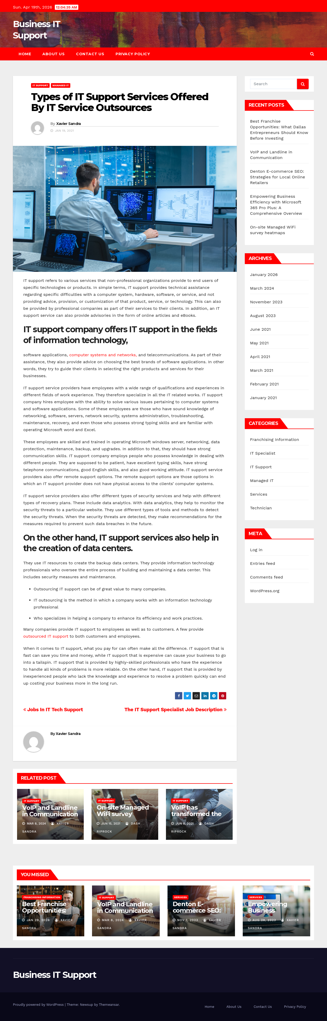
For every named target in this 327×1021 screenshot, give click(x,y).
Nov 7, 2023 (187, 920)
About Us (53, 54)
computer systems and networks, (103, 354)
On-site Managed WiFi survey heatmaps (123, 814)
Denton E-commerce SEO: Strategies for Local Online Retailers (277, 177)
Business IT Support (54, 974)
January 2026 (264, 274)
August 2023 (263, 315)
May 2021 (259, 343)
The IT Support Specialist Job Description (175, 710)
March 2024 (262, 288)
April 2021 (260, 356)
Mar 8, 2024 (113, 920)
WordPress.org (264, 590)
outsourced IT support (46, 636)
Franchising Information (274, 439)
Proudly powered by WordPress (39, 1005)
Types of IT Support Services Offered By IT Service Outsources (120, 102)
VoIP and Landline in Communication (50, 811)
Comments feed (266, 577)
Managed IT (60, 85)
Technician (261, 507)
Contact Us (90, 54)
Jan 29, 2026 (38, 920)
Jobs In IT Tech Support (53, 710)
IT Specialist (262, 453)
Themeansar (109, 1005)
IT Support (40, 85)
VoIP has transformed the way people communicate (196, 817)
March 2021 (261, 370)
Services (258, 494)
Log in (256, 549)
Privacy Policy (133, 54)
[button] (312, 53)
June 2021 (260, 329)
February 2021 (264, 384)
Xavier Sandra (68, 123)
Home (25, 54)
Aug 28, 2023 (264, 920)
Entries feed (262, 563)
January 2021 (263, 397)
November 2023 (266, 301)
